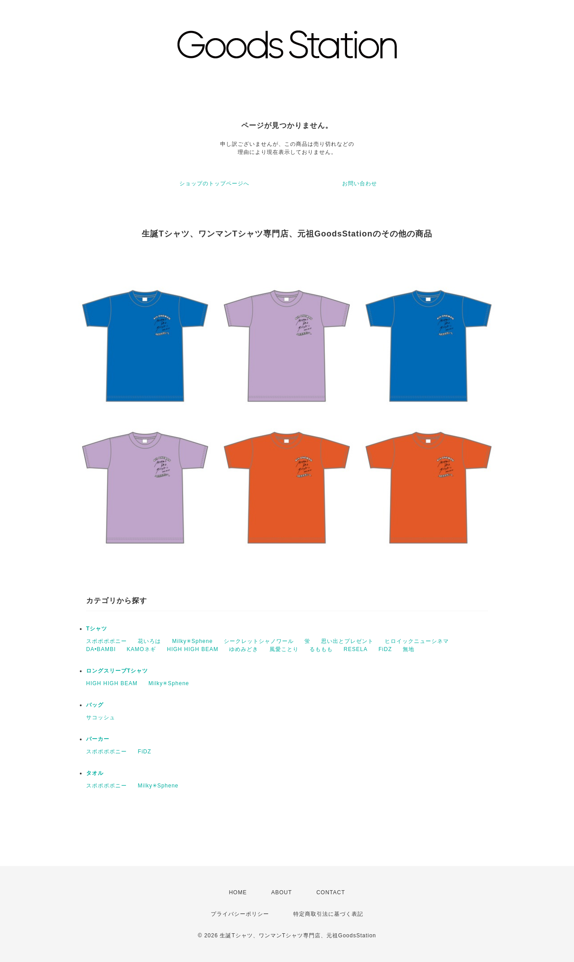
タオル (95, 773)
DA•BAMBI (101, 649)
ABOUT (281, 892)
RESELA (355, 649)
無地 (408, 649)
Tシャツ (96, 628)
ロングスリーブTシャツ (117, 671)
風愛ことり (284, 649)
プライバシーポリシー (240, 914)
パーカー (97, 739)
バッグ (95, 705)
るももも (321, 649)
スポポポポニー (106, 641)
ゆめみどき (243, 649)
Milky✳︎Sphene (192, 641)
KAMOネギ (141, 649)
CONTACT (330, 892)
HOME (238, 892)
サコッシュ (100, 717)
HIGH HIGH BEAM (192, 649)
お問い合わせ (359, 183)
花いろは (149, 641)
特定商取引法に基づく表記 (328, 914)
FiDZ (385, 649)
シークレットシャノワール (259, 641)
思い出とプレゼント (347, 641)
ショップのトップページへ (214, 183)
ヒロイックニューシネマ (417, 641)
